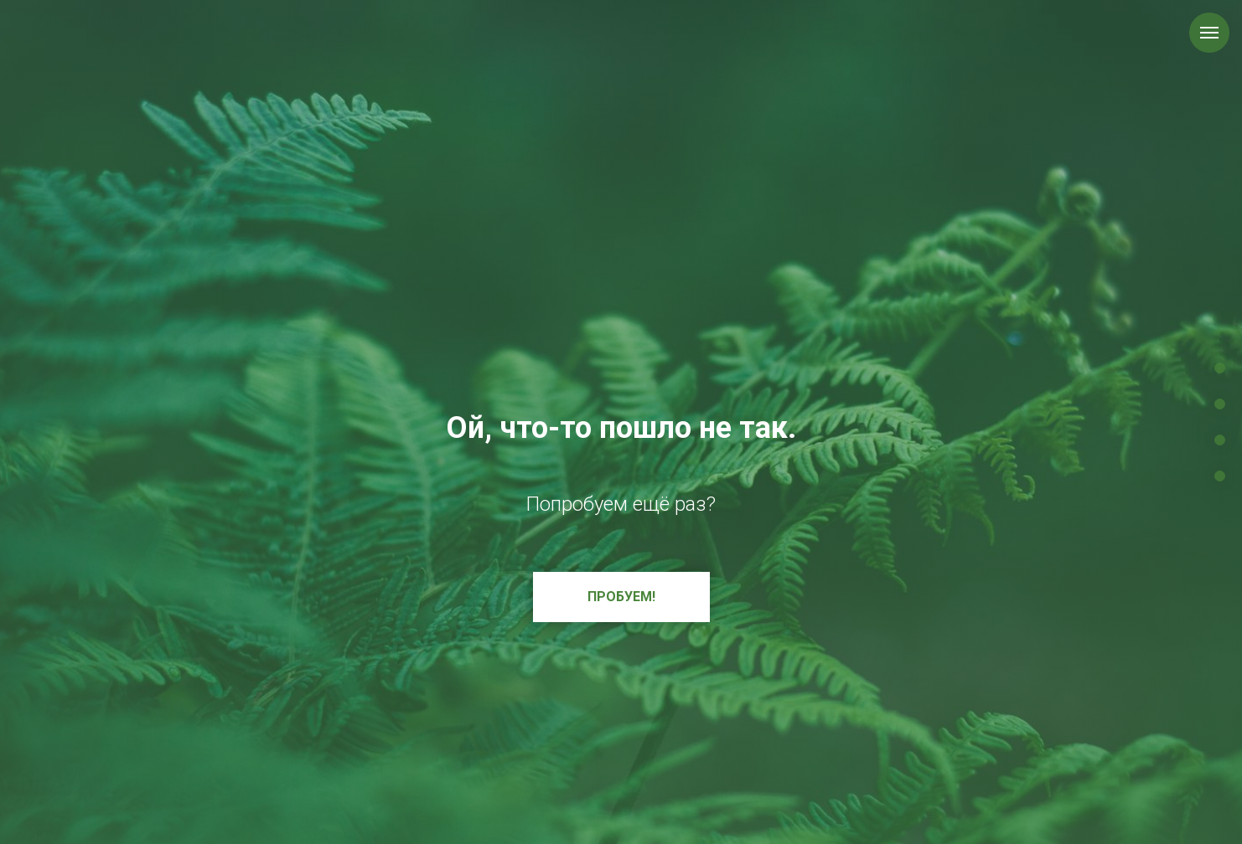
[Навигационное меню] (1209, 33)
